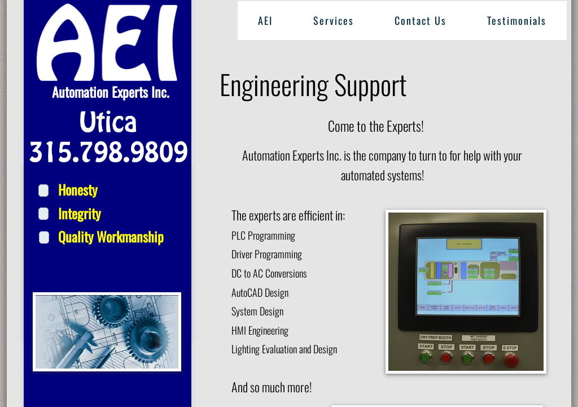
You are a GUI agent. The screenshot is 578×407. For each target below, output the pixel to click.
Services (333, 20)
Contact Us (420, 20)
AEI (265, 20)
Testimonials (516, 20)
